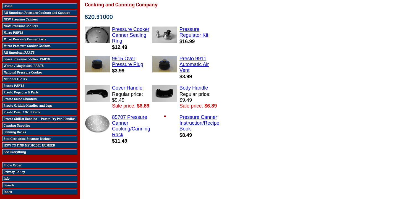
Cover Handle (127, 88)
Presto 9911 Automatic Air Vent (194, 64)
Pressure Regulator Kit (193, 32)
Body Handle (193, 88)
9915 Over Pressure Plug (127, 61)
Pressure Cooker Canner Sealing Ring (130, 35)
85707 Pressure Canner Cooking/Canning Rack (131, 125)
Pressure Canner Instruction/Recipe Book (199, 123)
